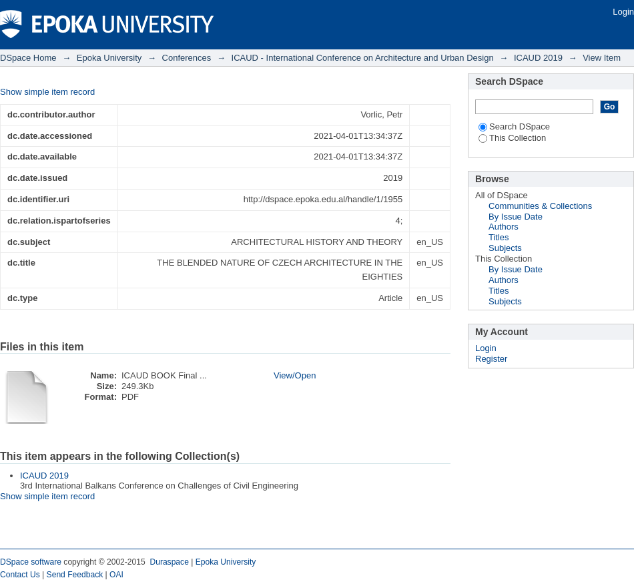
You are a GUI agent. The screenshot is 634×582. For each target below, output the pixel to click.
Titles (499, 237)
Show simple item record (47, 92)
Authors (504, 227)
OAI (116, 574)
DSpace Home (28, 58)
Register (491, 359)
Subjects (505, 248)
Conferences (187, 58)
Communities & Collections (540, 206)
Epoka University (109, 58)
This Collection (512, 138)
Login (623, 12)
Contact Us (20, 574)
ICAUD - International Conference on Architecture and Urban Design (363, 58)
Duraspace (168, 562)
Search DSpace (514, 126)
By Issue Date (516, 217)
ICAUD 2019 (538, 58)
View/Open (295, 375)
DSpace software (30, 562)
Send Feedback (75, 574)
